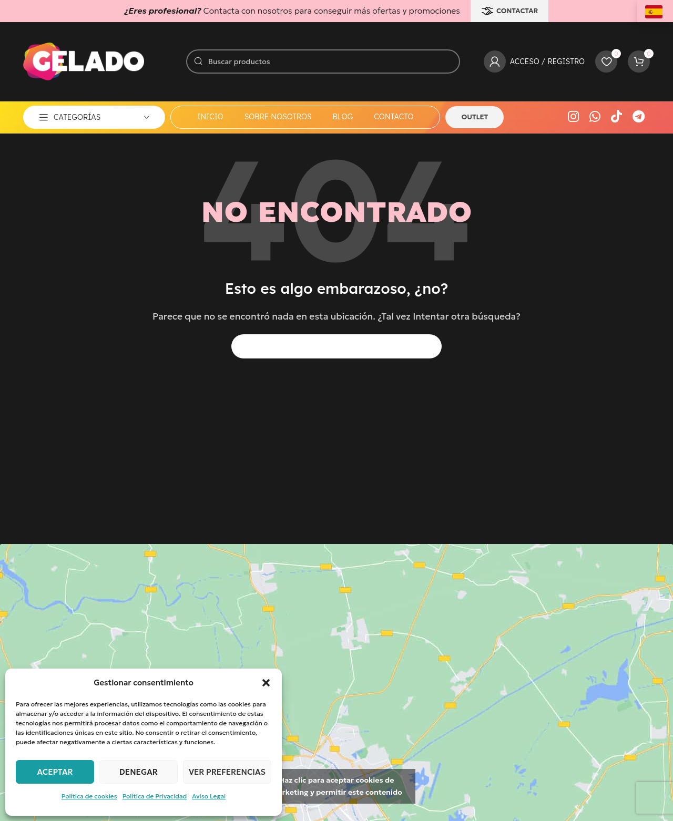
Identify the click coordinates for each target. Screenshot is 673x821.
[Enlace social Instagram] (573, 117)
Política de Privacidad (155, 796)
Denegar (138, 772)
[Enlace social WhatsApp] (595, 117)
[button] (266, 683)
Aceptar (55, 772)
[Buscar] (323, 61)
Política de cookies (89, 796)
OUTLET (474, 116)
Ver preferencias (227, 772)
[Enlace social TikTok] (616, 117)
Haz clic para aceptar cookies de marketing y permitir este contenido (336, 786)
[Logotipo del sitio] (83, 60)
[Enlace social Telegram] (638, 117)
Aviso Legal (209, 796)
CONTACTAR (509, 11)
